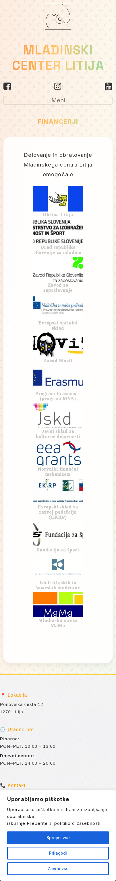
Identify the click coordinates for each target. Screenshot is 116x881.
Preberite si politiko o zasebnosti (63, 823)
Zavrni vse (58, 868)
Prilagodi (58, 853)
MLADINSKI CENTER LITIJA (58, 58)
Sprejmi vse (58, 837)
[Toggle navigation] (58, 100)
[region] (58, 835)
